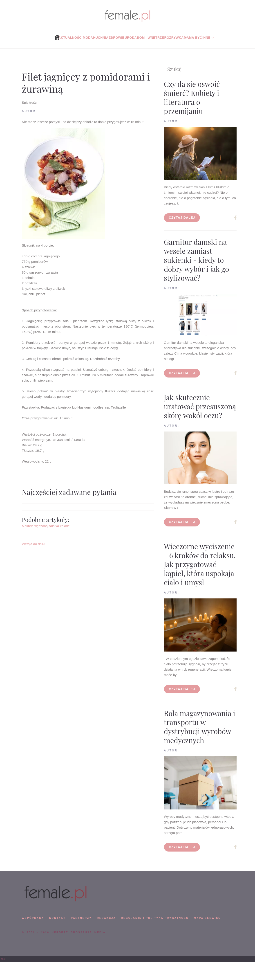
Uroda (131, 37)
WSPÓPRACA (33, 918)
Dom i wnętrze (150, 37)
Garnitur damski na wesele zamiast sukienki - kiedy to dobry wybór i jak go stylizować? (196, 260)
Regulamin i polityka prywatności (155, 918)
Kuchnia (100, 37)
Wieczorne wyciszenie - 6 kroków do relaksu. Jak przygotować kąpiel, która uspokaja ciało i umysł (200, 564)
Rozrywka (174, 37)
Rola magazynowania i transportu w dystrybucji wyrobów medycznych (199, 726)
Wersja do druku (34, 544)
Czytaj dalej (182, 217)
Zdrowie (117, 37)
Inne (206, 37)
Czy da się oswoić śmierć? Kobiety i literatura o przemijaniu (192, 97)
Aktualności (70, 37)
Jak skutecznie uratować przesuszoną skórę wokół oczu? (200, 406)
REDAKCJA (106, 918)
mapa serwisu (207, 918)
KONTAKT (57, 918)
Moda (88, 37)
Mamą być (193, 37)
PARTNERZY (81, 918)
